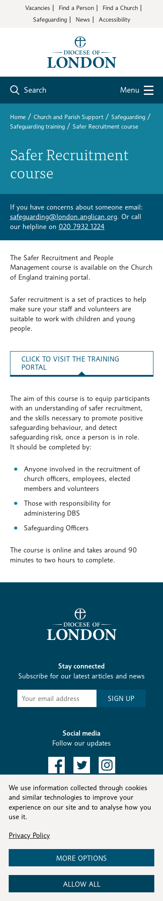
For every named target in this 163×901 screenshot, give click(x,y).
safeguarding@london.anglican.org (63, 217)
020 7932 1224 (82, 227)
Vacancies (37, 7)
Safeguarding (50, 19)
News (83, 19)
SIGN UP (121, 698)
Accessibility (114, 19)
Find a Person (76, 7)
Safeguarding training (37, 126)
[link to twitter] (81, 765)
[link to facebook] (56, 765)
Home (18, 116)
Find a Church (120, 7)
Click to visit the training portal (70, 363)
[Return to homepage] (81, 51)
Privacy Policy (29, 835)
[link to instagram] (107, 765)
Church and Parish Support (68, 116)
